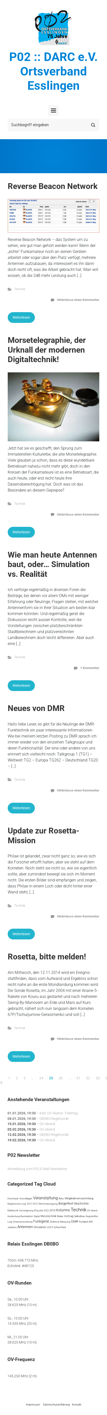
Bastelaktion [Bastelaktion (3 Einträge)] (26, 1216)
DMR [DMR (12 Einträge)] (74, 1221)
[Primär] (53, 110)
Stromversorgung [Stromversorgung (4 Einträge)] (48, 1203)
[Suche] (53, 125)
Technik (19, 289)
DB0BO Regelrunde (54, 1118)
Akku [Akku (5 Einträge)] (61, 1198)
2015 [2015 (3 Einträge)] (35, 1203)
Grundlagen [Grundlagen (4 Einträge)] (25, 1198)
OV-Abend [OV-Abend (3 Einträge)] (92, 1210)
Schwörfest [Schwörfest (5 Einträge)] (60, 1227)
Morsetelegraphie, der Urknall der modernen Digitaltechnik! (47, 349)
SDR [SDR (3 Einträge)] (91, 1221)
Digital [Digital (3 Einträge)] (37, 1216)
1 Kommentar (89, 668)
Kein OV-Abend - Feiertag (59, 1113)
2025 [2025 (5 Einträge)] (50, 1227)
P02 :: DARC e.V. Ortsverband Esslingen (53, 71)
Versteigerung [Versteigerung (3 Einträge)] (26, 1210)
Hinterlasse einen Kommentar (78, 300)
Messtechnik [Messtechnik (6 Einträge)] (48, 1216)
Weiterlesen (21, 317)
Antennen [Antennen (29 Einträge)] (25, 1227)
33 (98, 1078)
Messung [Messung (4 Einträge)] (65, 1221)
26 (61, 1078)
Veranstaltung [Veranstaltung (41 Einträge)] (45, 1198)
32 (88, 1078)
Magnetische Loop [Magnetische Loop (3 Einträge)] (16, 1203)
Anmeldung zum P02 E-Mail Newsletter (37, 1169)
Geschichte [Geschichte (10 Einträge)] (81, 1203)
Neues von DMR (36, 708)
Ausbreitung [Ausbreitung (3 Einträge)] (13, 1216)
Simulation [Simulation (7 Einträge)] (40, 1227)
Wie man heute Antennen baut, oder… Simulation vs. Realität (52, 564)
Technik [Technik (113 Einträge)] (78, 1210)
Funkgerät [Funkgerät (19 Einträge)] (41, 1221)
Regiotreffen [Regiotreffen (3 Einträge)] (92, 1216)
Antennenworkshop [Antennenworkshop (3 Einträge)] (23, 1221)
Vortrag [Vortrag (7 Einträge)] (68, 1216)
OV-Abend (47, 1124)
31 (78, 1078)
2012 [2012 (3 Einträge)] (29, 1203)
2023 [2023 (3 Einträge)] (46, 1210)
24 (41, 1078)
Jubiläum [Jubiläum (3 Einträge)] (12, 1227)
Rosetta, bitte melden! (47, 956)
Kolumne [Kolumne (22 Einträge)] (63, 1210)
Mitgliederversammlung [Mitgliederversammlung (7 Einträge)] (79, 1198)
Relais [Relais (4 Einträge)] (60, 1216)
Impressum (33, 1404)
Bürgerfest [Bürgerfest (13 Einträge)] (65, 1203)
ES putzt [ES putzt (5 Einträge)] (38, 1210)
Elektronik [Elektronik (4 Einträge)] (12, 1210)
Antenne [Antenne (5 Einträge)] (54, 1221)
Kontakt (76, 1404)
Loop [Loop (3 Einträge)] (9, 1221)
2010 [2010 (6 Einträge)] (52, 1210)
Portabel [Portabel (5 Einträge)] (83, 1221)
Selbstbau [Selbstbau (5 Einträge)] (79, 1216)
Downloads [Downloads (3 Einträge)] (13, 1198)
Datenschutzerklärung (56, 1404)
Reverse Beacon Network (53, 186)
